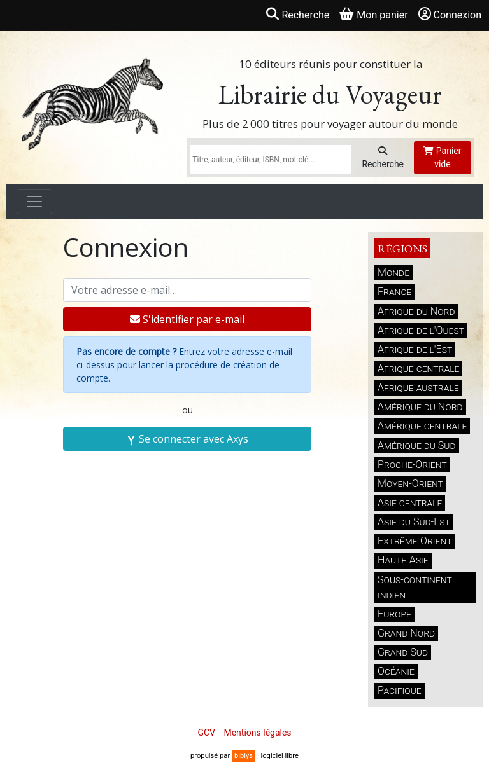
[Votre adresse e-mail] (187, 290)
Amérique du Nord (420, 407)
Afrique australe (418, 388)
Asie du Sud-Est (414, 522)
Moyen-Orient (410, 484)
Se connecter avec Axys (187, 439)
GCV (206, 732)
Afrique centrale (418, 368)
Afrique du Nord (416, 311)
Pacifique (400, 690)
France (394, 292)
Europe (394, 614)
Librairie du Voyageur (330, 94)
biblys (243, 756)
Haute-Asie (403, 560)
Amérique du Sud (417, 445)
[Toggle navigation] (34, 201)
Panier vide (442, 157)
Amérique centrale (422, 426)
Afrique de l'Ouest (421, 330)
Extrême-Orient (415, 541)
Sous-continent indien (415, 587)
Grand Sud (403, 652)
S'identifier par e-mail (187, 319)
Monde (393, 272)
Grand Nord (406, 633)
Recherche (383, 157)
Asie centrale (410, 503)
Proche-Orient (412, 464)
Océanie (396, 671)
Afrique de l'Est (415, 349)
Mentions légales (257, 732)
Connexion (449, 14)
